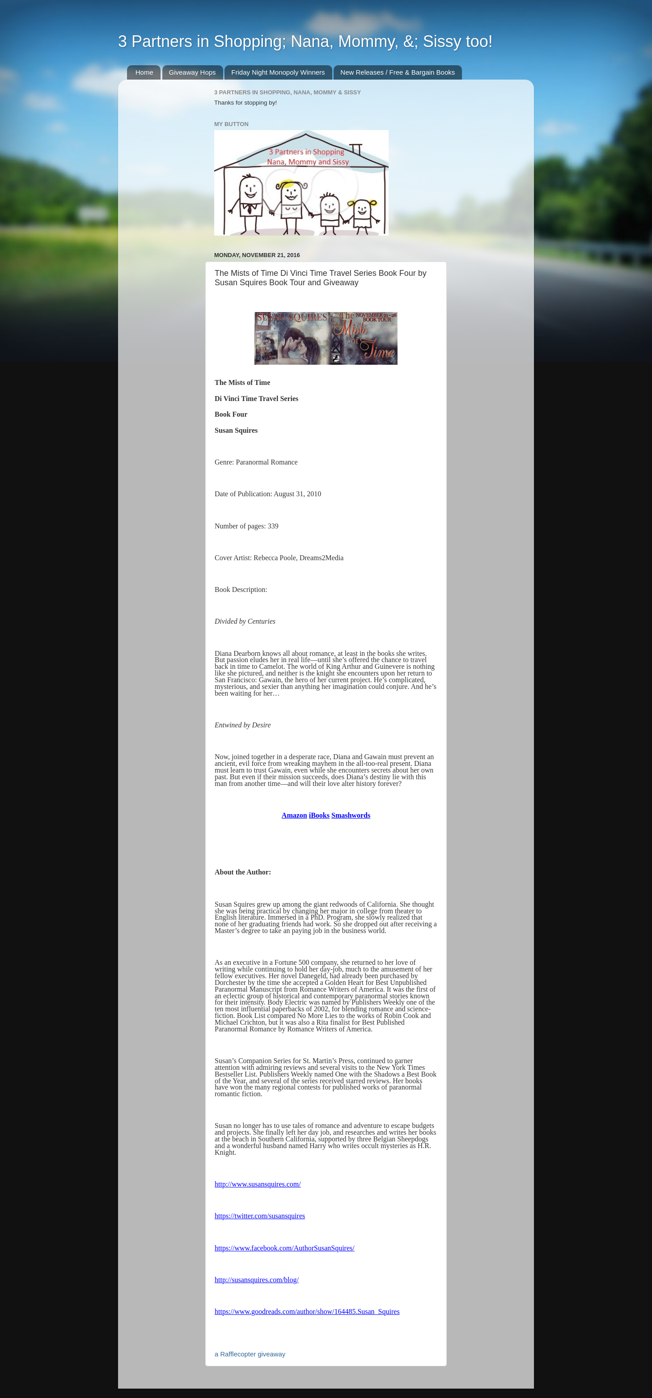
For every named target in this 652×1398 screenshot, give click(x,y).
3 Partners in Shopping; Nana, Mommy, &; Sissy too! (305, 41)
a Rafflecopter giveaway (250, 1354)
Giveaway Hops (192, 72)
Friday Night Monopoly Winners (278, 72)
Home (144, 72)
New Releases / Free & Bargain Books (397, 72)
